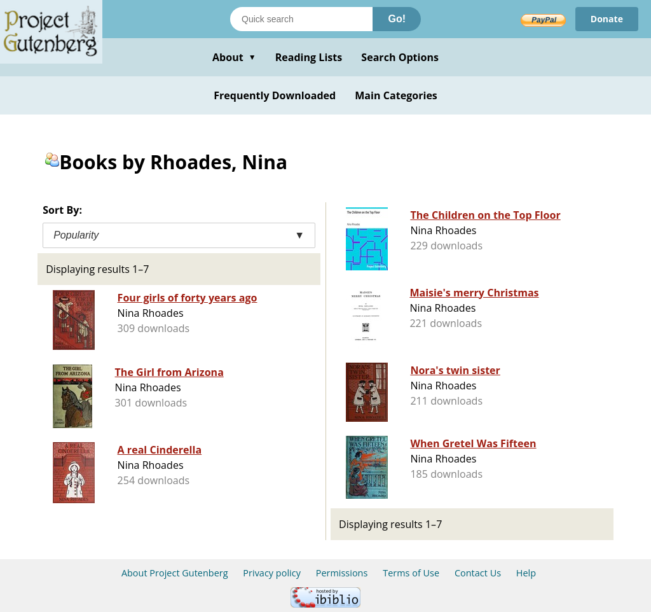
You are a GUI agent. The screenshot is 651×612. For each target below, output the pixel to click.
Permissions (342, 573)
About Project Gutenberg (174, 573)
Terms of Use (411, 573)
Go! (397, 18)
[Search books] (301, 19)
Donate (607, 19)
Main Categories (396, 95)
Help (526, 573)
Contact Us (478, 573)
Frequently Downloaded (275, 95)
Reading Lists (309, 57)
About (234, 57)
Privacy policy (272, 573)
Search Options (400, 57)
